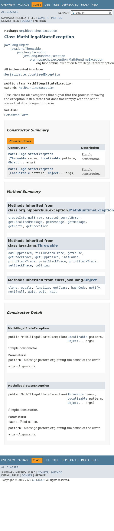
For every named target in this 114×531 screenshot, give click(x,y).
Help (95, 4)
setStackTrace (20, 265)
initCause (70, 257)
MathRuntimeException (37, 87)
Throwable (18, 158)
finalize (42, 287)
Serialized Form (16, 115)
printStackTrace (21, 261)
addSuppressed (20, 253)
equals (26, 287)
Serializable (15, 74)
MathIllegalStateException (30, 154)
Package (23, 4)
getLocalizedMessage (25, 222)
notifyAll (16, 291)
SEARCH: (64, 12)
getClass (60, 287)
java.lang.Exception (31, 52)
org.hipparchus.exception (38, 30)
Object (13, 162)
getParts (15, 226)
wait (31, 291)
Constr (43, 17)
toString (42, 265)
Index (85, 4)
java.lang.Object (16, 45)
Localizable (51, 158)
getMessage (55, 222)
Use (47, 4)
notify (94, 287)
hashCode (78, 287)
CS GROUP (38, 480)
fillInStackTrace (49, 253)
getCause (75, 253)
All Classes (9, 11)
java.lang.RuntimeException (44, 56)
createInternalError (25, 217)
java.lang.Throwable (26, 48)
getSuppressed (47, 257)
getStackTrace (20, 257)
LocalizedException (44, 74)
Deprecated (70, 4)
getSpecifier (37, 226)
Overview (8, 4)
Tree (55, 4)
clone (12, 287)
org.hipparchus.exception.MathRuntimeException (66, 59)
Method (56, 17)
